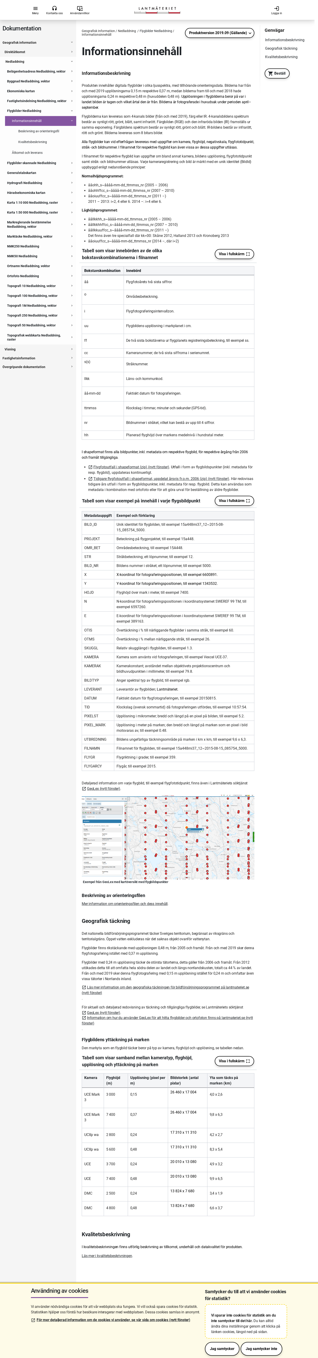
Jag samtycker (222, 1349)
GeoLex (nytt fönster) (103, 788)
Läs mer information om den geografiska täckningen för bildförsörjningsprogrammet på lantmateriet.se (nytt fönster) (165, 990)
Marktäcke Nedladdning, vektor (29, 236)
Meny (35, 10)
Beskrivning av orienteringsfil (38, 131)
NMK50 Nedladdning (22, 256)
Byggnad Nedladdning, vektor (28, 81)
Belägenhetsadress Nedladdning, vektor (36, 71)
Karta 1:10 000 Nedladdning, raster (32, 202)
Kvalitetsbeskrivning (32, 142)
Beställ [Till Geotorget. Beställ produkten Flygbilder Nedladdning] (275, 73)
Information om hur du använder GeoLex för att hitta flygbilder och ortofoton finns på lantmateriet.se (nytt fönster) (167, 1020)
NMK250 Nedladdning (23, 246)
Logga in (276, 10)
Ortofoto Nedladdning (23, 276)
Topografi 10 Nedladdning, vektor (31, 286)
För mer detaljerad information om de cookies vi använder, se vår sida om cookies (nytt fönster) (113, 1320)
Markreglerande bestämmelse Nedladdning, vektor (29, 224)
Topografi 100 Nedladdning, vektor (32, 296)
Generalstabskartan (21, 173)
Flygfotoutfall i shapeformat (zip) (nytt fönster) (131, 467)
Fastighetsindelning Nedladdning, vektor (36, 101)
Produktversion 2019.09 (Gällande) (218, 33)
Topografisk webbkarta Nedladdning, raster (34, 337)
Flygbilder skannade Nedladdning (31, 163)
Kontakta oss (54, 10)
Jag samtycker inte (261, 1349)
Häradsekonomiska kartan (26, 193)
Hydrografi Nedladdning (24, 183)
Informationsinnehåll (26, 121)
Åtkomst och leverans (27, 153)
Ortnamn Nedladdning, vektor (28, 266)
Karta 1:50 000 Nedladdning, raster (32, 212)
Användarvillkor (80, 10)
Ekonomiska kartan (21, 91)
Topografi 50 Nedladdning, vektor (31, 325)
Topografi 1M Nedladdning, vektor (32, 305)
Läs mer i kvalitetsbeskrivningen (107, 1256)
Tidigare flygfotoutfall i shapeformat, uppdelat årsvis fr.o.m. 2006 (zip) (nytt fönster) (161, 479)
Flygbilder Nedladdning (24, 111)
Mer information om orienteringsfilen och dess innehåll (125, 904)
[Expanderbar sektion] (72, 43)
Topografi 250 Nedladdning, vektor (32, 315)
